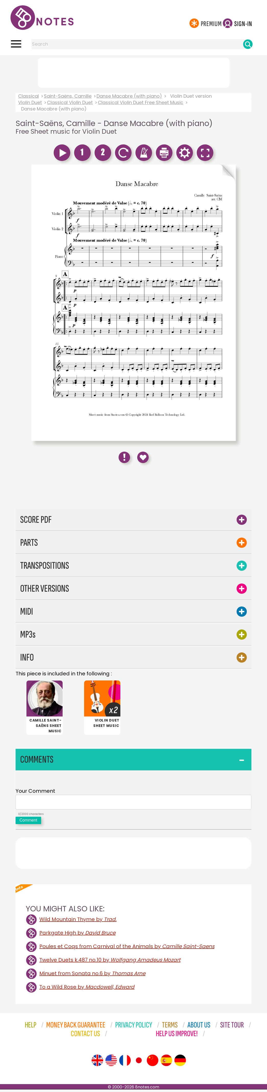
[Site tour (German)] (180, 1063)
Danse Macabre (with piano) (129, 96)
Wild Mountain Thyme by (78, 921)
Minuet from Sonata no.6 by (92, 975)
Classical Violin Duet (70, 102)
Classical (28, 96)
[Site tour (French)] (125, 1063)
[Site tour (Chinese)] (152, 1063)
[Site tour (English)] (97, 1063)
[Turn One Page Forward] (227, 303)
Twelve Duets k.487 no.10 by (109, 962)
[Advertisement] (134, 71)
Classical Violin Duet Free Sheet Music (140, 102)
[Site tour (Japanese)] (138, 1063)
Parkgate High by (77, 935)
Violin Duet (30, 102)
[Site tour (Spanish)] (166, 1063)
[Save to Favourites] (143, 457)
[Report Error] (124, 457)
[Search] (248, 44)
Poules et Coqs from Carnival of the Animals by (126, 948)
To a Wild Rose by (86, 989)
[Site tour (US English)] (111, 1063)
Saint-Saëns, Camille (67, 96)
